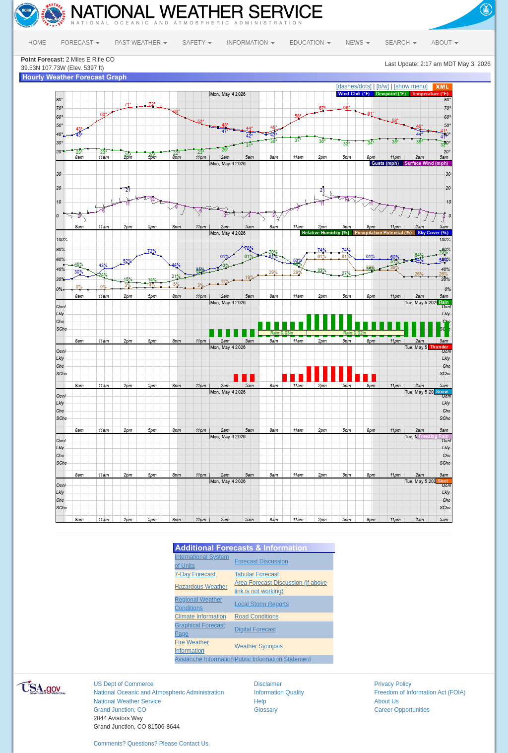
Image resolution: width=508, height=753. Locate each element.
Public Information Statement (273, 659)
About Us (386, 701)
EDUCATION (310, 42)
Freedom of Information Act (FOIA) (419, 692)
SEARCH (400, 42)
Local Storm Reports (262, 604)
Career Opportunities (401, 709)
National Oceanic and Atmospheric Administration (159, 692)
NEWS (358, 42)
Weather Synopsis (259, 646)
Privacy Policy (392, 684)
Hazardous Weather (201, 586)
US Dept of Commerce (124, 684)
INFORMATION (250, 42)
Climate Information (200, 616)
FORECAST (80, 42)
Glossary (265, 709)
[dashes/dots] (354, 86)
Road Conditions (257, 616)
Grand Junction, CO (120, 709)
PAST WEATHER (141, 42)
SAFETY (197, 42)
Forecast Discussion (261, 561)
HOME (37, 42)
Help (260, 701)
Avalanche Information (204, 659)
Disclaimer (268, 684)
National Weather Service (127, 701)
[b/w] (383, 86)
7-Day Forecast (195, 574)
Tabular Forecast (257, 574)
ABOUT (445, 42)
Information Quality (279, 692)
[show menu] (411, 86)
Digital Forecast (255, 629)
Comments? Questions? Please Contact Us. (152, 743)
